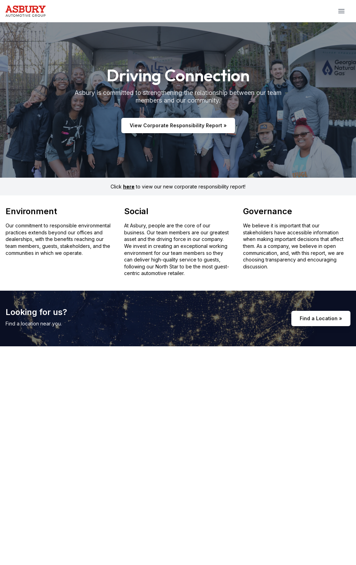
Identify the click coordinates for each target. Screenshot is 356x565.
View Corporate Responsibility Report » (178, 125)
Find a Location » (321, 318)
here (129, 186)
